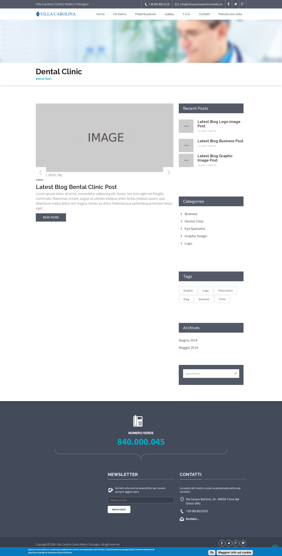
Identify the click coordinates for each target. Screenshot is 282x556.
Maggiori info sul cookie (234, 552)
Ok (212, 552)
